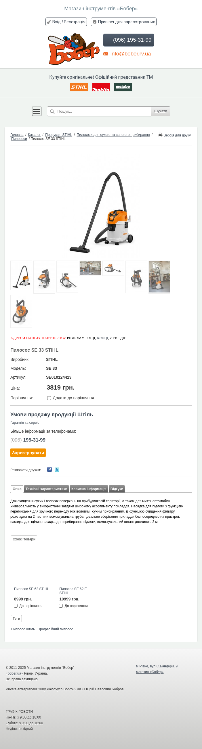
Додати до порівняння (73, 398)
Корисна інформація (88, 489)
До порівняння (30, 606)
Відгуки (116, 489)
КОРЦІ (102, 338)
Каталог (34, 135)
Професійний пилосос (55, 629)
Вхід (56, 21)
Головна (17, 135)
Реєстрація (74, 21)
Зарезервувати (28, 452)
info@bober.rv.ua (127, 53)
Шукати (160, 111)
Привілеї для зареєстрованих (126, 21)
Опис (17, 489)
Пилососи (19, 139)
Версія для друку (174, 134)
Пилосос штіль (23, 629)
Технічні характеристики (46, 489)
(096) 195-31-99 (128, 39)
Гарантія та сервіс (24, 423)
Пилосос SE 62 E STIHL (73, 591)
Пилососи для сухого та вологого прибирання (113, 135)
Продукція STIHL (58, 135)
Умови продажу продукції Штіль (51, 414)
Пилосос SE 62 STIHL (31, 589)
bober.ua (14, 673)
